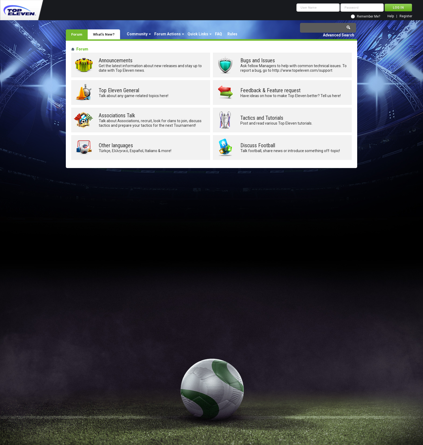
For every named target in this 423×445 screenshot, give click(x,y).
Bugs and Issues (257, 60)
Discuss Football (257, 145)
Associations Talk (117, 115)
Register (406, 16)
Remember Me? (368, 16)
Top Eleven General (119, 90)
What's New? (104, 34)
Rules (232, 34)
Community (137, 34)
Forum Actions (167, 34)
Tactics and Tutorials (261, 118)
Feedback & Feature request (270, 90)
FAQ (218, 34)
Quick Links (197, 34)
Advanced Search (338, 35)
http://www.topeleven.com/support (302, 70)
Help (390, 16)
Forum (76, 34)
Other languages (116, 145)
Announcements (115, 60)
